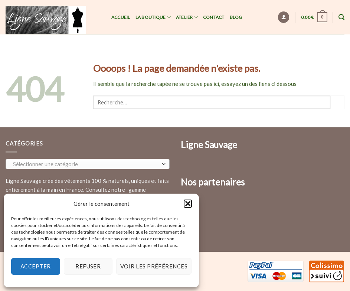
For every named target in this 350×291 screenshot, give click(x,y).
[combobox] (88, 164)
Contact (214, 17)
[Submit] (337, 102)
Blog (236, 17)
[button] (188, 203)
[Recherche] (341, 17)
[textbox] (85, 164)
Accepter (35, 266)
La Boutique (153, 17)
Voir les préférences (153, 266)
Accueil (120, 17)
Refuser (88, 266)
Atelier (187, 17)
